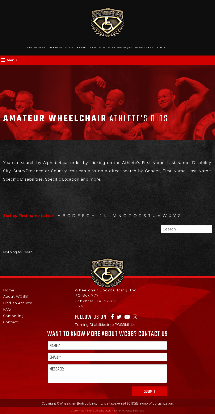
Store (69, 47)
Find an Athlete (17, 303)
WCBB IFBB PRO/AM (120, 47)
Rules (92, 47)
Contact (163, 47)
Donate (81, 47)
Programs (55, 47)
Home (8, 290)
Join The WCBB (36, 47)
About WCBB (15, 297)
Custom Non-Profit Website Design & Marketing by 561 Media (107, 410)
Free (102, 47)
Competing (13, 316)
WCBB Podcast (145, 47)
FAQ (7, 309)
